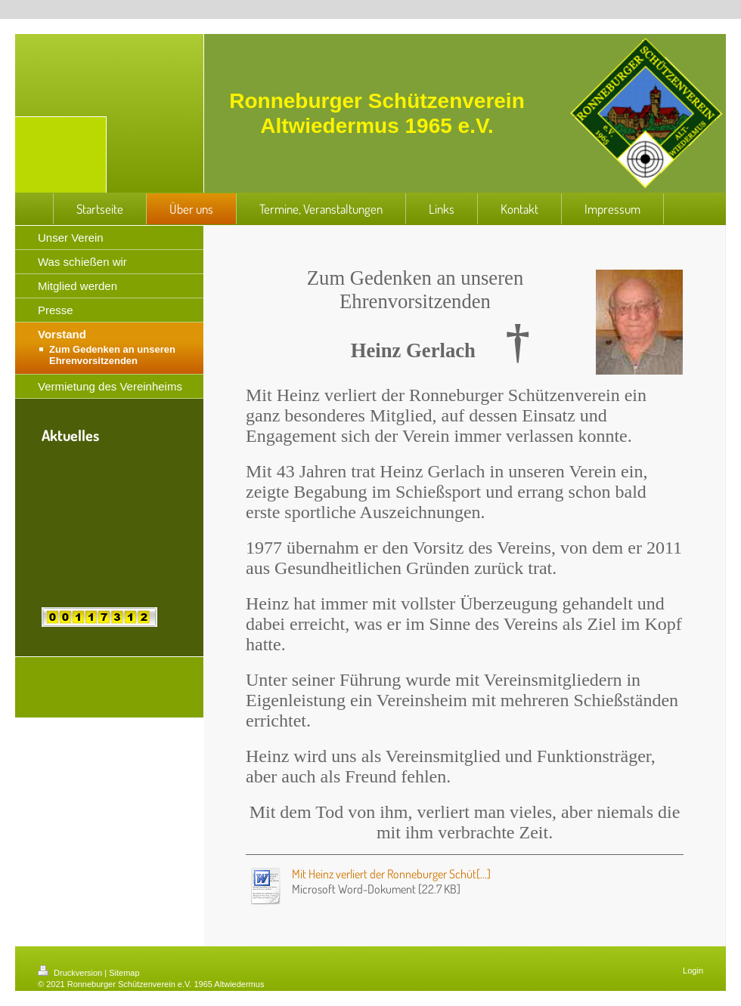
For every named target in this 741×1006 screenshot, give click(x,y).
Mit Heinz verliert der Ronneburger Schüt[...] (391, 873)
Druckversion (71, 972)
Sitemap (124, 972)
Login (693, 970)
